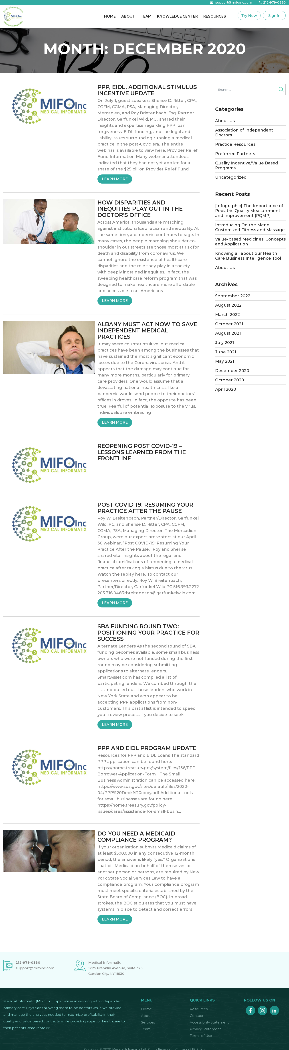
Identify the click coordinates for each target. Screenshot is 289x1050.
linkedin (274, 1009)
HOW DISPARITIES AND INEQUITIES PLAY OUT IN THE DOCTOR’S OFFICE (140, 208)
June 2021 (225, 352)
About (128, 16)
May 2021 (224, 361)
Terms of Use (201, 1036)
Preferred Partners (235, 153)
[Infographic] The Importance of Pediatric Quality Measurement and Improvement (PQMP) (249, 210)
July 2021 (224, 342)
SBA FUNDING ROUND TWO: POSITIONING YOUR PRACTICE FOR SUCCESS (148, 632)
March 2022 (227, 314)
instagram (262, 1009)
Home (110, 16)
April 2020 (225, 389)
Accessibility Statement (209, 1022)
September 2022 (232, 295)
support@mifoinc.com (233, 2)
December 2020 (232, 370)
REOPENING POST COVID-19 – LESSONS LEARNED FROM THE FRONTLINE (141, 452)
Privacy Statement (205, 1029)
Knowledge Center (177, 16)
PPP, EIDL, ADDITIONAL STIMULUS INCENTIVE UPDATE (147, 90)
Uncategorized (231, 177)
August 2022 (228, 305)
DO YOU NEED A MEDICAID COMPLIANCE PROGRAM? (136, 836)
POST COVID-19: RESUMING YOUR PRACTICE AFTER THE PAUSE (145, 507)
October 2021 (229, 324)
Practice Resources (235, 144)
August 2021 (228, 333)
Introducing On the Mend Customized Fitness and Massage (250, 227)
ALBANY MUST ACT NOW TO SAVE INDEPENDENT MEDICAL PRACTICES (147, 330)
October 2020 (229, 380)
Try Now (249, 15)
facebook (250, 1009)
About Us (225, 120)
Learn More (117, 179)
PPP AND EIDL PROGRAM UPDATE (146, 748)
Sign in (274, 15)
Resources (214, 16)
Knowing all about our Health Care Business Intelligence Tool (248, 256)
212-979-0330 (274, 2)
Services (148, 1022)
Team (146, 16)
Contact (196, 1016)
